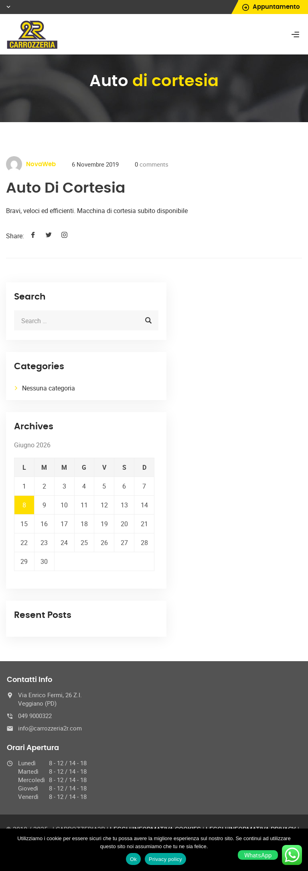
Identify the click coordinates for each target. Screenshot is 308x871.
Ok (133, 859)
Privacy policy (165, 859)
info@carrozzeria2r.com (50, 728)
